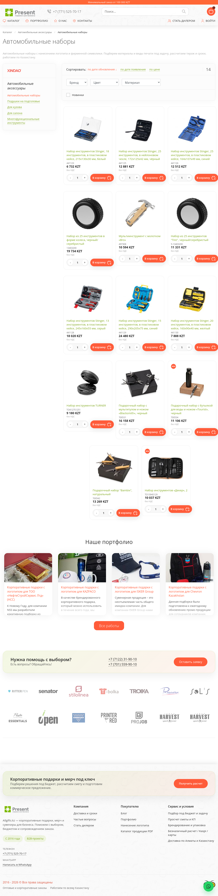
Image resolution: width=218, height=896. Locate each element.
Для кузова (14, 107)
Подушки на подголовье (23, 101)
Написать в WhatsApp (17, 864)
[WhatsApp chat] (208, 886)
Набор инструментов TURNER (86, 405)
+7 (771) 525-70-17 (67, 11)
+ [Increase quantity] (85, 178)
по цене (154, 69)
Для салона (14, 113)
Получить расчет (190, 783)
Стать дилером (84, 825)
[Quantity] (77, 177)
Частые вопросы (85, 819)
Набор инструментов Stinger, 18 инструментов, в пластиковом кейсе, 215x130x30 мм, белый (88, 155)
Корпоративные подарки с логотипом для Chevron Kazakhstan (187, 591)
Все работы (109, 625)
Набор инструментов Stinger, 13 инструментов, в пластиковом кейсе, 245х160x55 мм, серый (88, 324)
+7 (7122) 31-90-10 (122, 659)
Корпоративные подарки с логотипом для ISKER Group (134, 589)
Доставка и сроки (85, 813)
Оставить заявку (190, 662)
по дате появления (133, 69)
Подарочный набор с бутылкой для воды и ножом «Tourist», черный (192, 409)
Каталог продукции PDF (137, 831)
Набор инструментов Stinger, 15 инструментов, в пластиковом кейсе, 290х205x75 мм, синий (140, 324)
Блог (124, 813)
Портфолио (128, 819)
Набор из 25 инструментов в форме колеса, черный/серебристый (86, 239)
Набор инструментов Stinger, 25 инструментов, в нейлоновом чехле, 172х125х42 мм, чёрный (140, 155)
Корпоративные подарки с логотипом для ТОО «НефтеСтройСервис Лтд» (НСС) (26, 593)
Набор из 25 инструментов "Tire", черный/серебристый (189, 238)
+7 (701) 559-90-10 (122, 664)
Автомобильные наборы (23, 95)
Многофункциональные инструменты (23, 120)
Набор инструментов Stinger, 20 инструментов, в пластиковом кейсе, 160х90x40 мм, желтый (192, 324)
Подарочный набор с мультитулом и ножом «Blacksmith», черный (134, 409)
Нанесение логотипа (135, 825)
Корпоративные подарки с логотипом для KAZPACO (80, 589)
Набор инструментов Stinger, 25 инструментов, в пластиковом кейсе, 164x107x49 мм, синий (192, 155)
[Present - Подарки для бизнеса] (21, 11)
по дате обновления (102, 69)
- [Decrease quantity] (70, 178)
